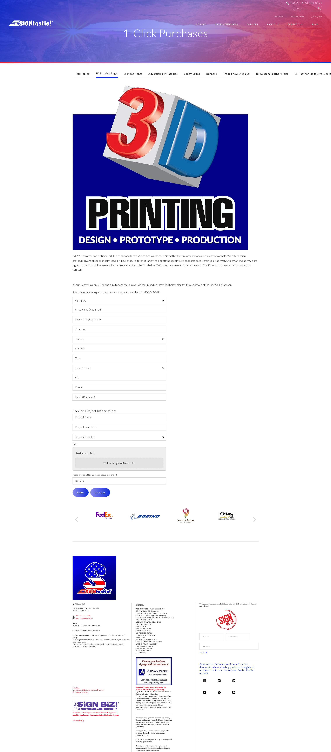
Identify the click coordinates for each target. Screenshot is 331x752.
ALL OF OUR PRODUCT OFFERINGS (150, 613)
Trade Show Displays (236, 78)
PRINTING (140, 642)
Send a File (278, 16)
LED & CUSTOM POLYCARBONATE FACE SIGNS (155, 622)
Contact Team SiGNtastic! (84, 623)
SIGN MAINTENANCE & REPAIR (149, 646)
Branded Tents (132, 78)
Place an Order (297, 16)
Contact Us (295, 24)
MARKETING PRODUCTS (146, 639)
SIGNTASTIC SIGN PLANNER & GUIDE (151, 618)
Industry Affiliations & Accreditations (88, 694)
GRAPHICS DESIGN (144, 624)
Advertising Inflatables (163, 78)
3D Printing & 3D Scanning (147, 615)
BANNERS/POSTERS (144, 633)
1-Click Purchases (226, 24)
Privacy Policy (78, 725)
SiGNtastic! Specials (144, 655)
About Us (273, 24)
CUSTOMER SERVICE (144, 650)
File (75, 448)
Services (252, 24)
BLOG (315, 24)
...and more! (141, 657)
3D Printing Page (106, 77)
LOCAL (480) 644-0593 (306, 2)
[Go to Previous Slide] (77, 524)
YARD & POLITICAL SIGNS (147, 648)
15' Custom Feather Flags (272, 78)
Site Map (76, 692)
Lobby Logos (192, 78)
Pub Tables (82, 78)
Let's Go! (200, 24)
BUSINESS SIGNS (143, 635)
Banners (211, 78)
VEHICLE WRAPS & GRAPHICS (148, 626)
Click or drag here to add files (119, 467)
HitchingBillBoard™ (144, 628)
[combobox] (307, 8)
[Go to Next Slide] (254, 524)
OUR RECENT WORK (144, 653)
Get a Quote (316, 16)
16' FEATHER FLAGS (144, 637)
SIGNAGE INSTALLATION (146, 644)
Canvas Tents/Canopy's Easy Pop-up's (152, 620)
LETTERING (141, 631)
